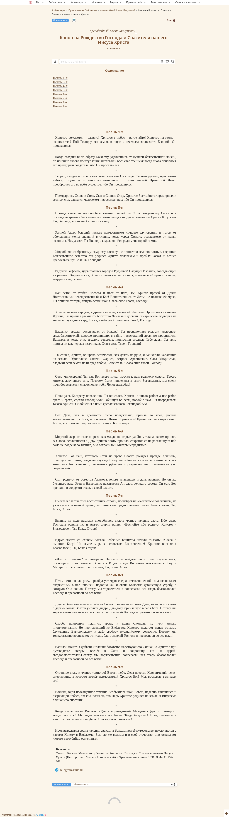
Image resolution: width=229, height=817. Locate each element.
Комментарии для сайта (24, 814)
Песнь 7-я (60, 98)
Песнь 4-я (60, 86)
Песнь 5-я (60, 90)
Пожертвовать (60, 20)
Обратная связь (81, 784)
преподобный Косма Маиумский (112, 31)
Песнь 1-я (60, 78)
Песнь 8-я (60, 102)
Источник (114, 48)
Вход (171, 20)
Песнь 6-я (60, 94)
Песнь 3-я (60, 82)
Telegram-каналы (71, 770)
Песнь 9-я (60, 106)
